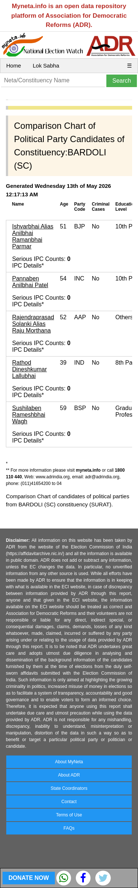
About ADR (69, 775)
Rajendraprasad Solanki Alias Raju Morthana (33, 324)
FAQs (68, 828)
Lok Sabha (46, 65)
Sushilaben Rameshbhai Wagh (28, 414)
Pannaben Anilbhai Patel (30, 281)
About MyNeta (69, 761)
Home (13, 65)
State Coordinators (68, 788)
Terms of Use (69, 815)
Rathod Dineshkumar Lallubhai (29, 369)
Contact (69, 801)
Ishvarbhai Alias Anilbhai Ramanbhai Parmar (32, 236)
